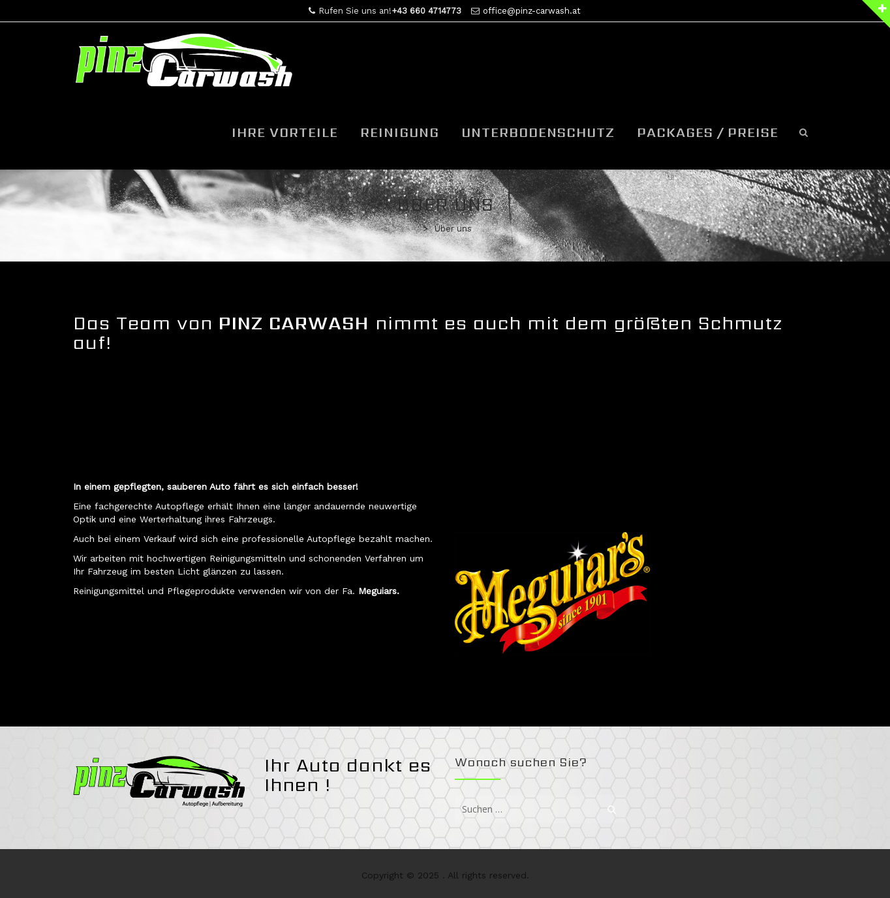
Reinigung (399, 132)
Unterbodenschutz (538, 132)
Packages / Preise (707, 132)
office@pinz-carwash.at (532, 11)
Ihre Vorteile (285, 132)
